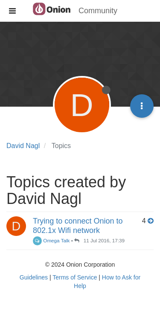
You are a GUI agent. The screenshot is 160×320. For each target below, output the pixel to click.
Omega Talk (51, 240)
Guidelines (34, 277)
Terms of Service (74, 277)
